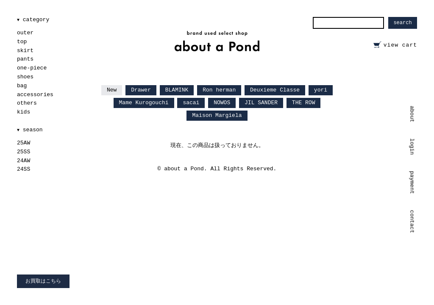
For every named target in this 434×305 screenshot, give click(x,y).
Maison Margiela (217, 115)
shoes (25, 77)
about (412, 114)
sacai (191, 103)
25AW (23, 143)
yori (320, 90)
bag (22, 86)
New (112, 90)
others (27, 103)
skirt (25, 50)
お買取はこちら (43, 281)
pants (25, 59)
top (22, 42)
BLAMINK (177, 90)
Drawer (141, 90)
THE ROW (303, 103)
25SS (23, 152)
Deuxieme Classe (275, 90)
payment (412, 182)
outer (25, 33)
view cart (400, 45)
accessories (35, 95)
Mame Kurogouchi (144, 103)
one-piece (32, 68)
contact (412, 221)
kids (23, 112)
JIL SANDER (261, 103)
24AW (23, 161)
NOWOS (222, 103)
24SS (23, 169)
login (412, 146)
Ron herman (219, 90)
